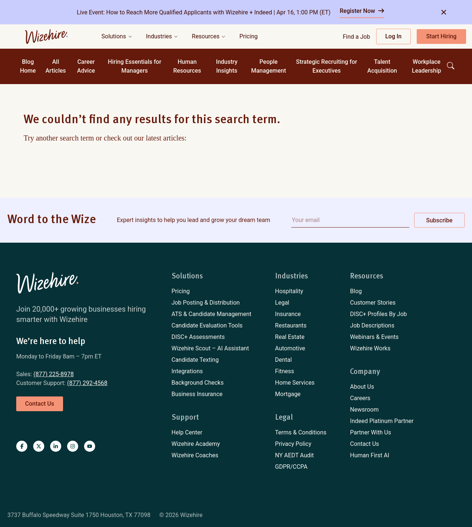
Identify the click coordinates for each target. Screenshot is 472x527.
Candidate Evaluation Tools (207, 325)
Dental (283, 359)
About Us (362, 386)
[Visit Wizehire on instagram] (72, 446)
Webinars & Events (374, 336)
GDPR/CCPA (291, 466)
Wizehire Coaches (194, 455)
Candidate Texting (195, 359)
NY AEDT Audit (294, 455)
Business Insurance (197, 394)
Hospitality (289, 291)
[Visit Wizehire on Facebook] (21, 446)
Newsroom (364, 409)
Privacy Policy (293, 443)
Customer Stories (372, 302)
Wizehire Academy (195, 443)
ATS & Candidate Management (211, 314)
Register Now (362, 10)
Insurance (288, 314)
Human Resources (187, 66)
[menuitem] (211, 291)
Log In (393, 36)
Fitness (284, 371)
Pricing (180, 291)
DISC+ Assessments (198, 336)
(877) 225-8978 (54, 374)
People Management (268, 66)
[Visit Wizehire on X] (38, 446)
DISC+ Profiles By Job (378, 314)
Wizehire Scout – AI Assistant (210, 348)
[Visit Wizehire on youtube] (89, 446)
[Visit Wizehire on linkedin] (55, 446)
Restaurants (291, 325)
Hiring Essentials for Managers (135, 66)
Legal (282, 302)
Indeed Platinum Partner (381, 420)
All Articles (55, 66)
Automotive (290, 348)
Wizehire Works (370, 348)
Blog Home (28, 66)
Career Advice (86, 66)
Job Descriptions (372, 325)
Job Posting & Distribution (205, 302)
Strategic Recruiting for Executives (326, 66)
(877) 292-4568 (87, 382)
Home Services (295, 382)
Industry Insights (227, 66)
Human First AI (369, 455)
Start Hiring (441, 36)
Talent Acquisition (382, 66)
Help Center (186, 432)
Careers (360, 398)
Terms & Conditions (301, 432)
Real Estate (290, 336)
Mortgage (288, 394)
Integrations (187, 371)
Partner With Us (370, 432)
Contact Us (364, 443)
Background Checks (197, 382)
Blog (356, 291)
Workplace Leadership (426, 66)
